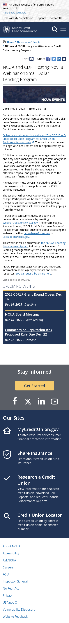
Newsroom (23, 42)
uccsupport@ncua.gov (16, 236)
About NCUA (11, 546)
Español (41, 18)
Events (36, 42)
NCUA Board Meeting (22, 314)
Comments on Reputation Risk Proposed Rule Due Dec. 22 (28, 332)
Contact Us (56, 18)
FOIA (6, 574)
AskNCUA (9, 560)
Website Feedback (15, 616)
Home (10, 42)
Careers (8, 567)
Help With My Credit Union (17, 18)
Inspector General (15, 581)
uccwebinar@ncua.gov (37, 233)
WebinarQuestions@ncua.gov (20, 222)
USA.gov (8, 602)
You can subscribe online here (33, 273)
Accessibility (11, 553)
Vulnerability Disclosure (19, 609)
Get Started (34, 385)
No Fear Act (11, 588)
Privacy (8, 595)
